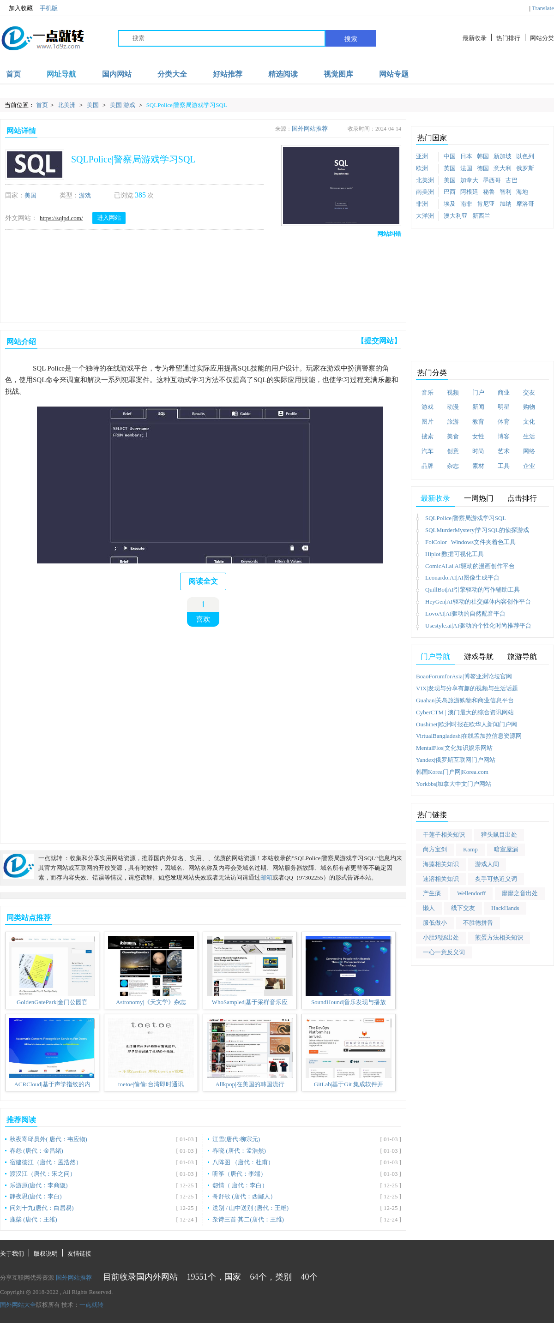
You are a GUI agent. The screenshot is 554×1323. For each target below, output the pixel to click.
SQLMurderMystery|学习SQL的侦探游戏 (477, 530)
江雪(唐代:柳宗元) (236, 1139)
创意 (453, 451)
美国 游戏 (123, 105)
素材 (478, 465)
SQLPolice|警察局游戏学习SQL (186, 105)
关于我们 (12, 1253)
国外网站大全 (18, 1304)
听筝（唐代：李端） (239, 1173)
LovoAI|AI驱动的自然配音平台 (465, 613)
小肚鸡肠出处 (441, 937)
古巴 (512, 180)
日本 (466, 156)
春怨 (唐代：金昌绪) (36, 1150)
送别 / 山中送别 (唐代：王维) (250, 1207)
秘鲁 (489, 191)
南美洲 (425, 191)
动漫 (453, 406)
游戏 (85, 195)
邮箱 (266, 877)
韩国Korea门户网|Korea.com (452, 771)
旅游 (453, 421)
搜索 (350, 38)
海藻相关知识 (441, 864)
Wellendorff (471, 893)
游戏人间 (487, 864)
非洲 (422, 203)
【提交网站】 (379, 341)
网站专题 (394, 74)
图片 (428, 421)
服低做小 (435, 922)
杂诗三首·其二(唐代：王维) (248, 1219)
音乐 (428, 392)
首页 (13, 74)
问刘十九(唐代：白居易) (42, 1207)
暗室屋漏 (506, 849)
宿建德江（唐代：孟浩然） (46, 1162)
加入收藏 (16, 8)
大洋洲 (425, 215)
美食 (453, 436)
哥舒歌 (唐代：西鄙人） (244, 1196)
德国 (483, 168)
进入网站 (109, 217)
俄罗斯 (525, 168)
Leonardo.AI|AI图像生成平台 (462, 577)
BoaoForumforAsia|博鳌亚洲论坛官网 (464, 676)
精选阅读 (283, 74)
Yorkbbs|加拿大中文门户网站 (453, 783)
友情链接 (79, 1253)
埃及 (450, 203)
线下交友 (463, 907)
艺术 (504, 451)
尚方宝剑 (435, 849)
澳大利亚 (456, 215)
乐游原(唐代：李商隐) (39, 1185)
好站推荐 (227, 74)
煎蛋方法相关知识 (499, 937)
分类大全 (172, 74)
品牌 (428, 465)
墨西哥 (492, 180)
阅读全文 (203, 581)
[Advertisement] (201, 278)
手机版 (49, 8)
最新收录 (475, 38)
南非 (466, 203)
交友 (529, 392)
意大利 (503, 168)
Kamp (470, 849)
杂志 (453, 465)
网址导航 (61, 74)
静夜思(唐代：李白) (36, 1196)
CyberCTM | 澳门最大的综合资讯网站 (465, 712)
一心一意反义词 (444, 952)
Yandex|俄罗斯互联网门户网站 (455, 759)
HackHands (505, 907)
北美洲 (67, 105)
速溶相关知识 (441, 878)
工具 (504, 465)
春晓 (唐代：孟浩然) (239, 1150)
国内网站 (117, 74)
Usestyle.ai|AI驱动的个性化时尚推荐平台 (478, 625)
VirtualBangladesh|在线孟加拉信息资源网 (469, 735)
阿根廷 (469, 191)
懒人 (429, 907)
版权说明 (46, 1253)
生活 (529, 436)
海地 (522, 191)
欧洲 (422, 168)
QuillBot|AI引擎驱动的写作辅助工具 (472, 589)
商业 (504, 392)
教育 (478, 421)
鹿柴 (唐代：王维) (33, 1219)
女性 (478, 436)
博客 (504, 436)
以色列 (525, 156)
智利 (506, 191)
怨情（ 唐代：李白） (240, 1185)
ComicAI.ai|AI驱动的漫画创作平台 (470, 566)
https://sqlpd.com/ (61, 218)
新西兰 (481, 215)
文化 (529, 421)
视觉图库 (338, 74)
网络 (529, 451)
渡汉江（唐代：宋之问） (43, 1173)
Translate (543, 8)
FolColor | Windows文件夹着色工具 (470, 542)
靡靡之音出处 (520, 893)
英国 (450, 168)
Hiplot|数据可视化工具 (454, 554)
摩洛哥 (525, 203)
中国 (450, 156)
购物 (529, 406)
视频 (453, 392)
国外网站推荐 (310, 128)
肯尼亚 (486, 203)
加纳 (506, 203)
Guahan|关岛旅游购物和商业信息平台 (465, 700)
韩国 (483, 156)
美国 (93, 105)
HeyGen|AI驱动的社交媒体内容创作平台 (478, 601)
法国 (466, 168)
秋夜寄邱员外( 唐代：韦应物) (48, 1139)
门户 (478, 392)
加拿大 (469, 180)
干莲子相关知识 (444, 834)
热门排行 (508, 38)
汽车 (428, 451)
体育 (504, 421)
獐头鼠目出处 (499, 834)
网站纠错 (389, 233)
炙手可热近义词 (496, 878)
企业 (529, 465)
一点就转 (91, 1304)
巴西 (450, 191)
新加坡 (503, 156)
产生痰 (432, 893)
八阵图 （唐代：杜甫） (243, 1162)
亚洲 (422, 156)
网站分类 (542, 38)
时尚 (478, 451)
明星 (504, 406)
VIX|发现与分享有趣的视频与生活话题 (467, 688)
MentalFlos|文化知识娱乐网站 (454, 747)
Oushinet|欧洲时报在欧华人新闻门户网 (466, 724)
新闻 (478, 406)
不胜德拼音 (478, 922)
